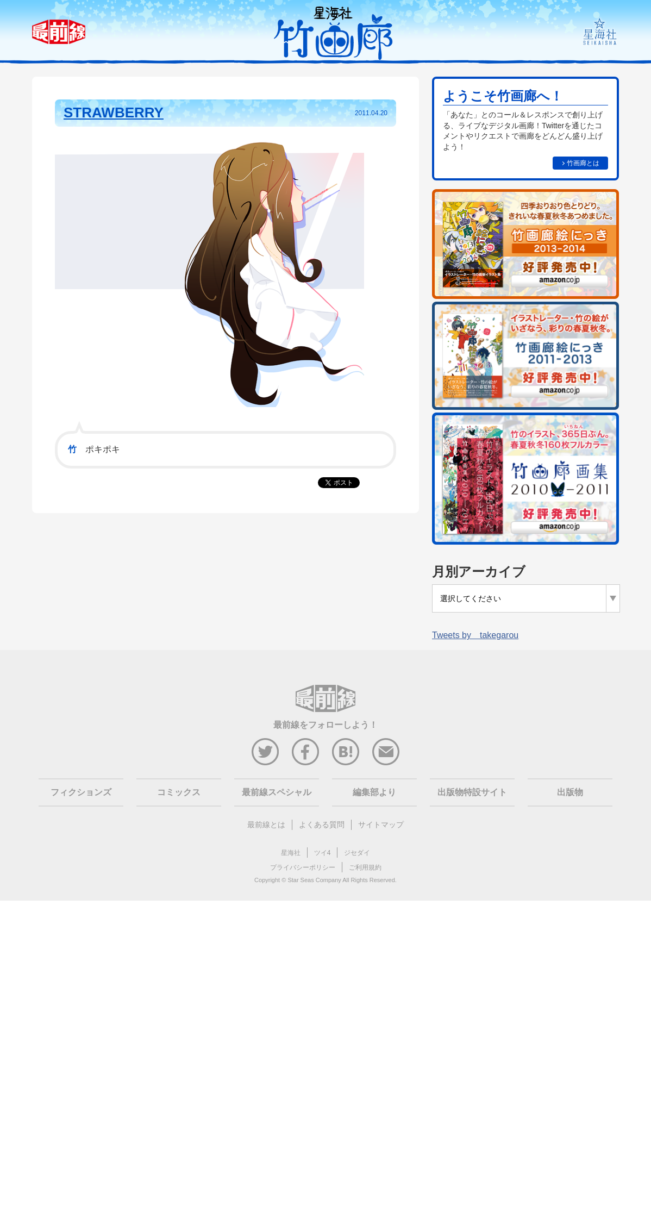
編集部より (374, 792)
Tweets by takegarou (475, 635)
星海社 (291, 853)
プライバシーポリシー (302, 867)
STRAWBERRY (114, 112)
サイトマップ (381, 824)
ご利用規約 (365, 867)
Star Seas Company (314, 880)
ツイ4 (322, 853)
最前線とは (266, 824)
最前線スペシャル (276, 792)
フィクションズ (81, 792)
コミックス (179, 792)
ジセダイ (357, 853)
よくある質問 (322, 824)
